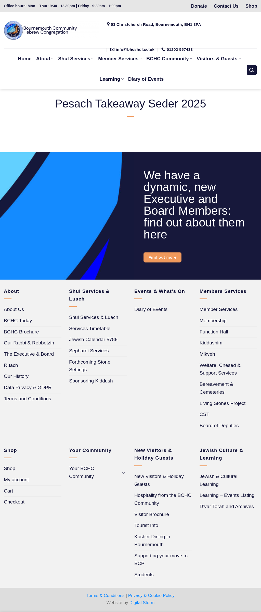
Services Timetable (89, 328)
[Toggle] (124, 472)
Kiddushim (211, 342)
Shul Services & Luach (93, 317)
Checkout (14, 502)
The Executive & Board (29, 354)
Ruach (11, 365)
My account (16, 479)
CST (204, 414)
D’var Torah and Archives (227, 506)
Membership (213, 320)
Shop (9, 468)
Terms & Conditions (105, 595)
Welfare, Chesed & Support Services (220, 369)
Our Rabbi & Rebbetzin (29, 342)
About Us (14, 309)
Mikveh (207, 354)
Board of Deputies (219, 425)
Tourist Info (146, 525)
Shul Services (76, 58)
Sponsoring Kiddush (91, 380)
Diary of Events (146, 79)
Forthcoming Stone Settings (89, 366)
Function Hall (214, 331)
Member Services (219, 309)
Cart (8, 491)
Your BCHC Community (81, 472)
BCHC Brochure (21, 331)
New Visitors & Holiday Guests (159, 480)
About (45, 58)
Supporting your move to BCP (161, 559)
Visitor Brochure (151, 514)
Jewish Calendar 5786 (93, 339)
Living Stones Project (222, 403)
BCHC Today (18, 320)
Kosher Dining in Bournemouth (152, 540)
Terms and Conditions (27, 398)
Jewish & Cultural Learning (218, 480)
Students (144, 574)
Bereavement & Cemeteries (216, 388)
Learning (112, 79)
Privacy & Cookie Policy (151, 595)
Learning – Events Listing (227, 495)
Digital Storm (142, 602)
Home (24, 58)
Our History (16, 376)
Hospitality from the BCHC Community (162, 499)
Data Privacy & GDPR (28, 387)
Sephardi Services (89, 350)
